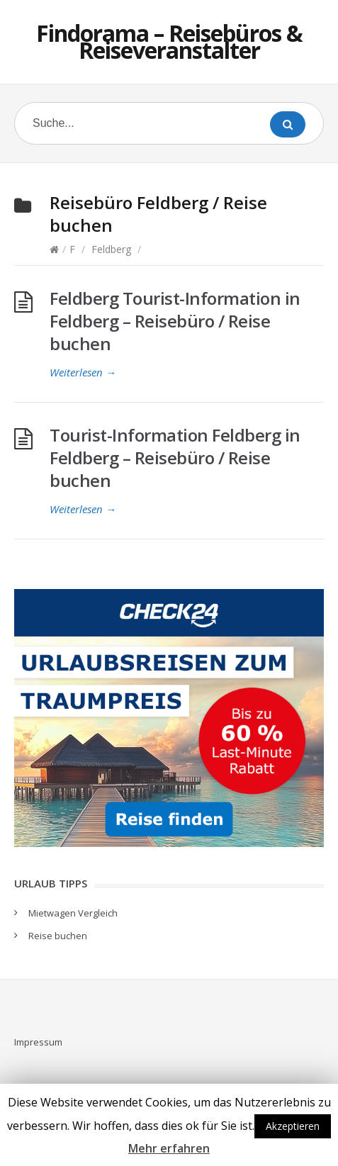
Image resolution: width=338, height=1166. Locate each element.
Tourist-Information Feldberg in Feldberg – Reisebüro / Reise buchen (175, 457)
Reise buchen (57, 935)
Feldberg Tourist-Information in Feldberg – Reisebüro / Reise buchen (175, 320)
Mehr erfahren (169, 1148)
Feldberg (111, 249)
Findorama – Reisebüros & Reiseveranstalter (169, 41)
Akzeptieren (293, 1126)
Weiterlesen (83, 372)
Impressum (38, 1042)
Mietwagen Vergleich (73, 913)
